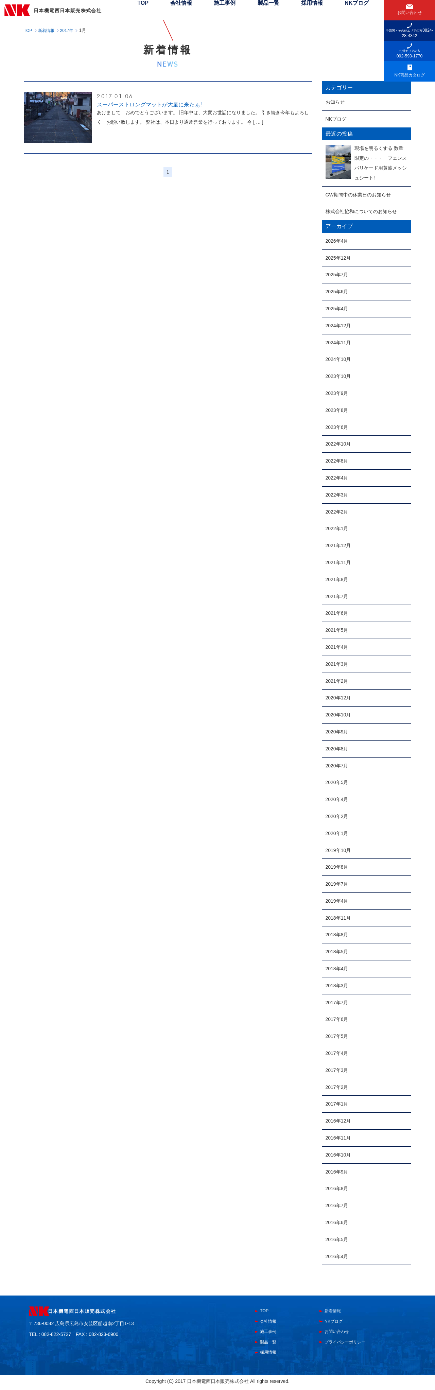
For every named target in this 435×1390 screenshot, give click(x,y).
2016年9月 (337, 1172)
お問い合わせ (341, 1333)
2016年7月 (337, 1205)
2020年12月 (338, 697)
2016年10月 (338, 1155)
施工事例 (251, 10)
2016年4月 (337, 1256)
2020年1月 (337, 833)
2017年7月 (337, 1002)
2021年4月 (337, 647)
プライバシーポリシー (352, 1343)
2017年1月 (337, 1104)
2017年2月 (337, 1087)
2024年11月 (338, 342)
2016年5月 (337, 1239)
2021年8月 (337, 579)
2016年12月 (338, 1121)
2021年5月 (337, 630)
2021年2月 (337, 681)
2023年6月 (337, 427)
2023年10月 (338, 376)
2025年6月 (337, 291)
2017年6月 (337, 1019)
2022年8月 (337, 461)
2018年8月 (337, 934)
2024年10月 (338, 359)
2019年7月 (337, 884)
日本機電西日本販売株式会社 (98, 1312)
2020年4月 (337, 799)
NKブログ (360, 10)
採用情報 (323, 10)
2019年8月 (337, 867)
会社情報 (215, 10)
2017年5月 (337, 1036)
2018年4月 (337, 968)
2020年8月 (337, 748)
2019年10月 (338, 850)
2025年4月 (337, 308)
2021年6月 (337, 613)
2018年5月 (337, 951)
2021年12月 (338, 545)
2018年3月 (337, 985)
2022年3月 (337, 495)
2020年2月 (337, 816)
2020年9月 (337, 731)
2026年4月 (337, 241)
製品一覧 (287, 10)
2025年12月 (338, 258)
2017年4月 (337, 1053)
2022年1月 (337, 528)
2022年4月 (337, 478)
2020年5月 (337, 782)
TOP (185, 10)
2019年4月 (337, 901)
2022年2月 (337, 512)
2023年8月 (337, 410)
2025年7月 (337, 274)
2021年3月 (337, 664)
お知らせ (335, 102)
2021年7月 (337, 596)
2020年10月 (338, 714)
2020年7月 (337, 765)
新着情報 (335, 1311)
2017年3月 (337, 1070)
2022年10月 (338, 444)
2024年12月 (338, 325)
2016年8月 (337, 1188)
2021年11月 (338, 562)
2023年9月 (337, 393)
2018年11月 (338, 918)
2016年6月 (337, 1222)
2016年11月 (338, 1138)
